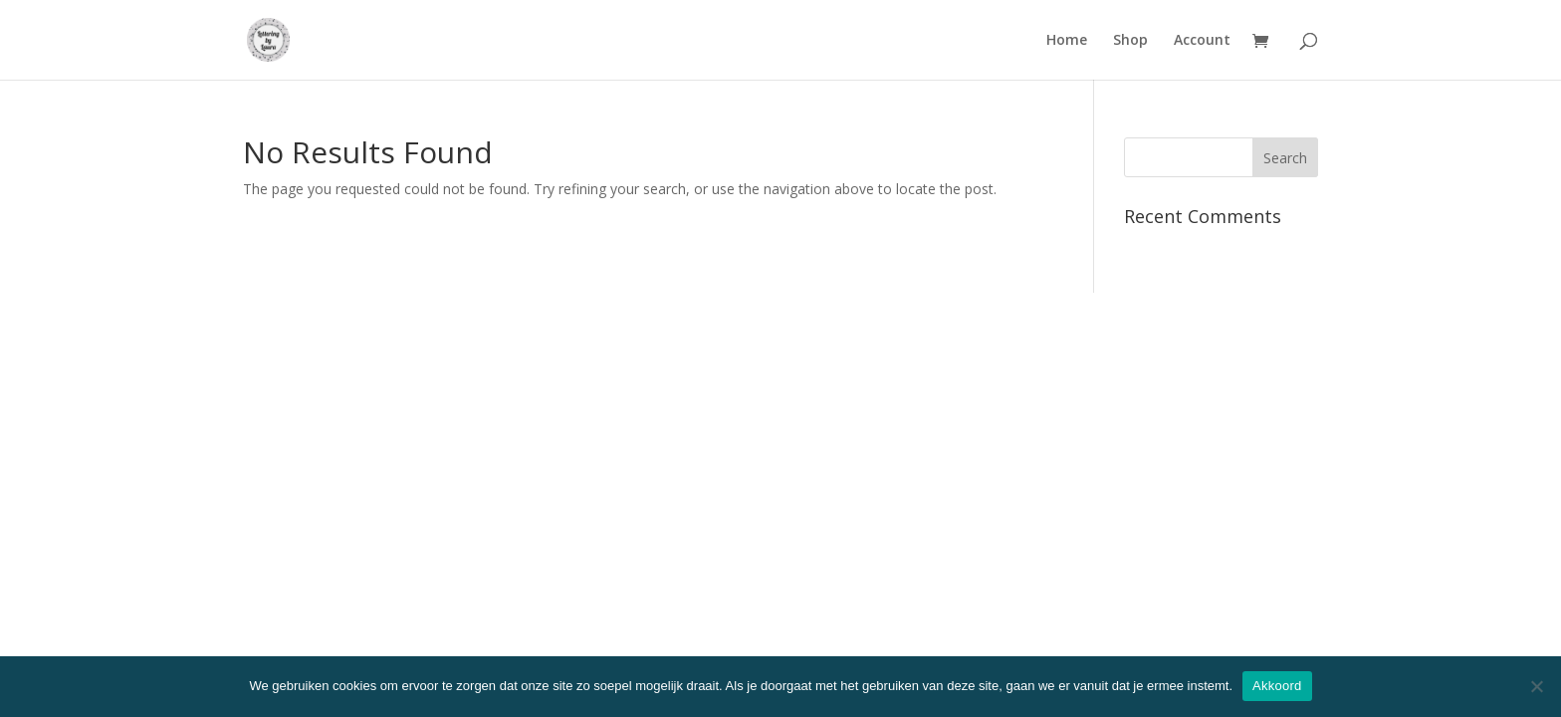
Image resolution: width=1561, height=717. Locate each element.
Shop (1130, 41)
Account (1202, 41)
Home (1066, 41)
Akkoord (1276, 685)
